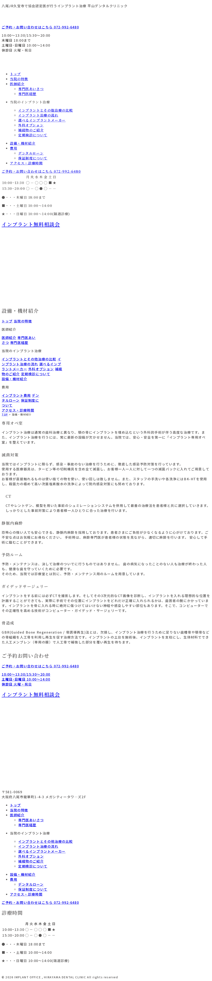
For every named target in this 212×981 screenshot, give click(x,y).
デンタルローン (30, 153)
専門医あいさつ (31, 88)
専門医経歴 (27, 93)
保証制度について (32, 158)
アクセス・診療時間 (26, 163)
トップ (15, 74)
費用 (13, 148)
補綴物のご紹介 (31, 130)
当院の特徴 (19, 79)
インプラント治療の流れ (38, 115)
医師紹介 (17, 83)
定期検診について (32, 135)
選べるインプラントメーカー (42, 120)
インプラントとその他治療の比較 (45, 110)
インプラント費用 (16, 395)
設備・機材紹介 (22, 143)
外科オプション (30, 125)
